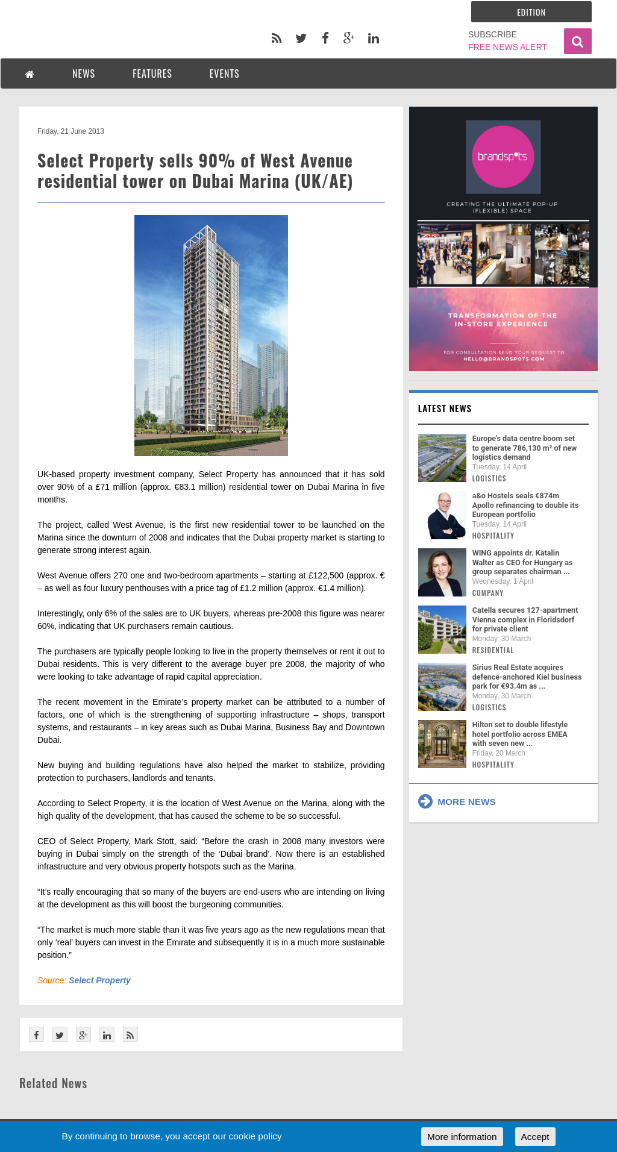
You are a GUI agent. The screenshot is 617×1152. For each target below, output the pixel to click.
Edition (531, 11)
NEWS (83, 73)
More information (461, 1137)
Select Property (100, 980)
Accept (535, 1137)
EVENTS (225, 73)
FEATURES (152, 73)
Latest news (445, 408)
